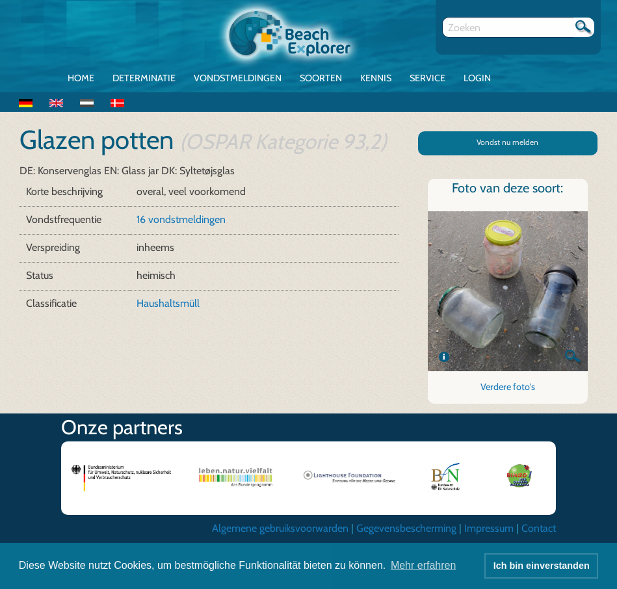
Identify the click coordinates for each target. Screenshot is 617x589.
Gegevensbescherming (406, 528)
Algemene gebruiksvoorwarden (280, 528)
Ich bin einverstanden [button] (541, 565)
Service (427, 78)
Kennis (375, 78)
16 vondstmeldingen (181, 219)
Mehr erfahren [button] (423, 565)
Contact (538, 528)
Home (81, 78)
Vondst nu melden (507, 142)
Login (477, 78)
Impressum (489, 528)
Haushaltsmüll (168, 303)
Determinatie (144, 78)
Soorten (321, 78)
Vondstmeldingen (238, 78)
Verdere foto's (507, 387)
